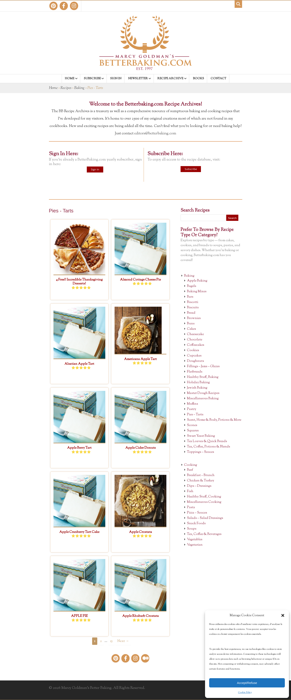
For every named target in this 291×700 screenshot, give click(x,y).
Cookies (193, 350)
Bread (191, 313)
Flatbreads (194, 371)
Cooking (190, 465)
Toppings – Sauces (200, 452)
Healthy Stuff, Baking (202, 377)
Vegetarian (195, 545)
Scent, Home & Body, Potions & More (214, 420)
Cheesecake (195, 334)
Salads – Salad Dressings (205, 518)
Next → (123, 641)
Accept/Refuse (247, 683)
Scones (192, 425)
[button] (283, 615)
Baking (79, 88)
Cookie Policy (245, 692)
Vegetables (194, 539)
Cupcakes (194, 355)
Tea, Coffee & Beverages (204, 534)
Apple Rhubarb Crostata (140, 616)
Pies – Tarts (195, 414)
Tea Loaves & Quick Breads (207, 441)
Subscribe (191, 169)
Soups (191, 528)
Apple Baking (197, 280)
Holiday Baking (198, 382)
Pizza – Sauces (197, 512)
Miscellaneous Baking (203, 398)
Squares (193, 430)
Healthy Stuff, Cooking (204, 496)
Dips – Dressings (199, 486)
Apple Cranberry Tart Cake (79, 532)
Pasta (191, 507)
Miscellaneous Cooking (204, 502)
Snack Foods (196, 523)
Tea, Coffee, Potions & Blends (208, 446)
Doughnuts (195, 361)
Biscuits (193, 307)
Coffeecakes (195, 345)
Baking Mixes (196, 291)
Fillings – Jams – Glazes (203, 366)
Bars (190, 297)
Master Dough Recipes (203, 393)
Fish (190, 491)
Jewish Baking (197, 388)
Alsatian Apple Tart (79, 364)
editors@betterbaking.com (155, 133)
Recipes (65, 88)
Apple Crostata (140, 532)
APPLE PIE (79, 616)
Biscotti (192, 302)
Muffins (192, 404)
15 (111, 641)
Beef (190, 470)
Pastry (191, 409)
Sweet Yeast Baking (201, 436)
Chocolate (194, 339)
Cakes (191, 329)
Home (53, 88)
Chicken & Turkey (200, 480)
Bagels (191, 286)
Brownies (194, 318)
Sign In (95, 169)
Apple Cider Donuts (140, 448)
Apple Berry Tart (79, 448)
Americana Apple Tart (140, 359)
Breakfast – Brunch (200, 475)
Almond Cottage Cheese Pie (140, 279)
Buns (191, 323)
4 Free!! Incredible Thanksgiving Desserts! (79, 281)
